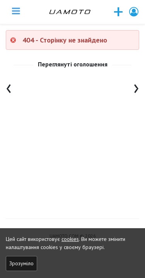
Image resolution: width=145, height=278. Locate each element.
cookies (70, 239)
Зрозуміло (21, 263)
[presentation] (9, 86)
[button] (134, 12)
